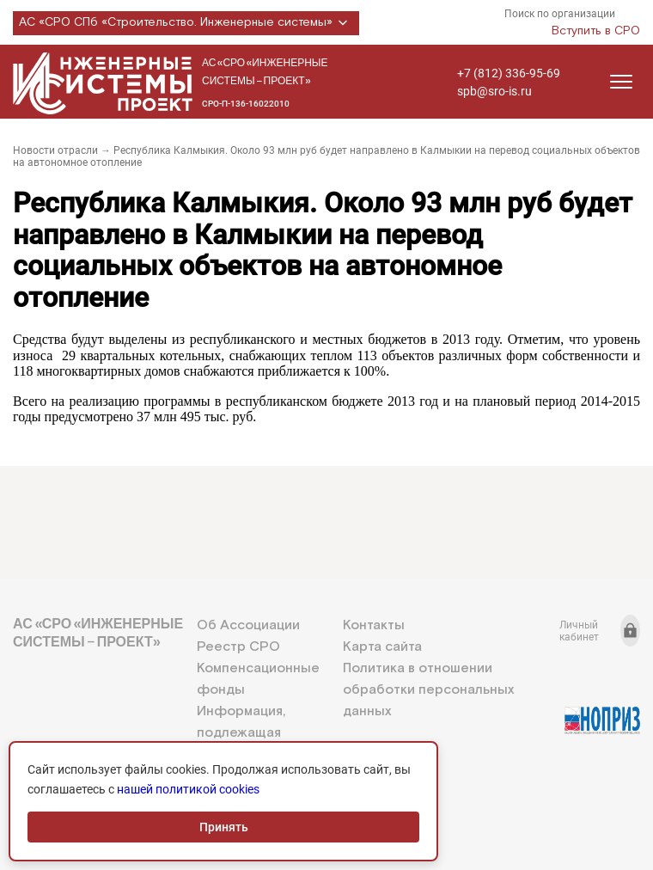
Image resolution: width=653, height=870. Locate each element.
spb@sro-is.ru (494, 91)
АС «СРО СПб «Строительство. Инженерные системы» (186, 23)
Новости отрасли (55, 150)
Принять (223, 827)
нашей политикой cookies (188, 789)
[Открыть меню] (621, 82)
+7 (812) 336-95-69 (508, 73)
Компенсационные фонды (258, 679)
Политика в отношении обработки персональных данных (428, 689)
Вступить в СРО (596, 31)
